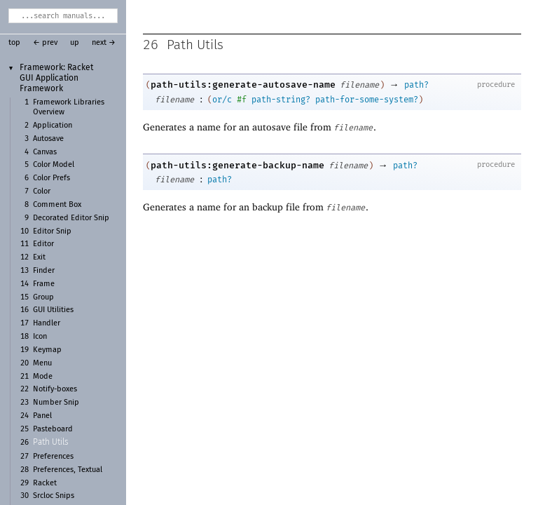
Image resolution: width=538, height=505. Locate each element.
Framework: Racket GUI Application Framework (56, 78)
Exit (39, 257)
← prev (45, 42)
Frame (44, 284)
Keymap (47, 350)
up (74, 42)
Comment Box (57, 204)
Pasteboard (53, 429)
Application (52, 125)
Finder (44, 270)
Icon (40, 336)
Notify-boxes (55, 389)
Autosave (48, 138)
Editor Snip (52, 231)
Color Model (53, 164)
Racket (45, 483)
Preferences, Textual (67, 469)
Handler (46, 323)
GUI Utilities (53, 310)
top (14, 42)
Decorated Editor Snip (71, 218)
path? (416, 85)
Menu (42, 363)
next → (104, 42)
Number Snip (56, 402)
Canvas (45, 152)
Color (41, 191)
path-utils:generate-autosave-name (243, 84)
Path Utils (51, 442)
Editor (43, 244)
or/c (222, 100)
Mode (43, 376)
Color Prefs (51, 178)
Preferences (53, 456)
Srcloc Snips (53, 495)
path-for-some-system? (366, 100)
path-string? (280, 100)
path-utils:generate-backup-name (237, 165)
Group (43, 297)
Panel (42, 415)
